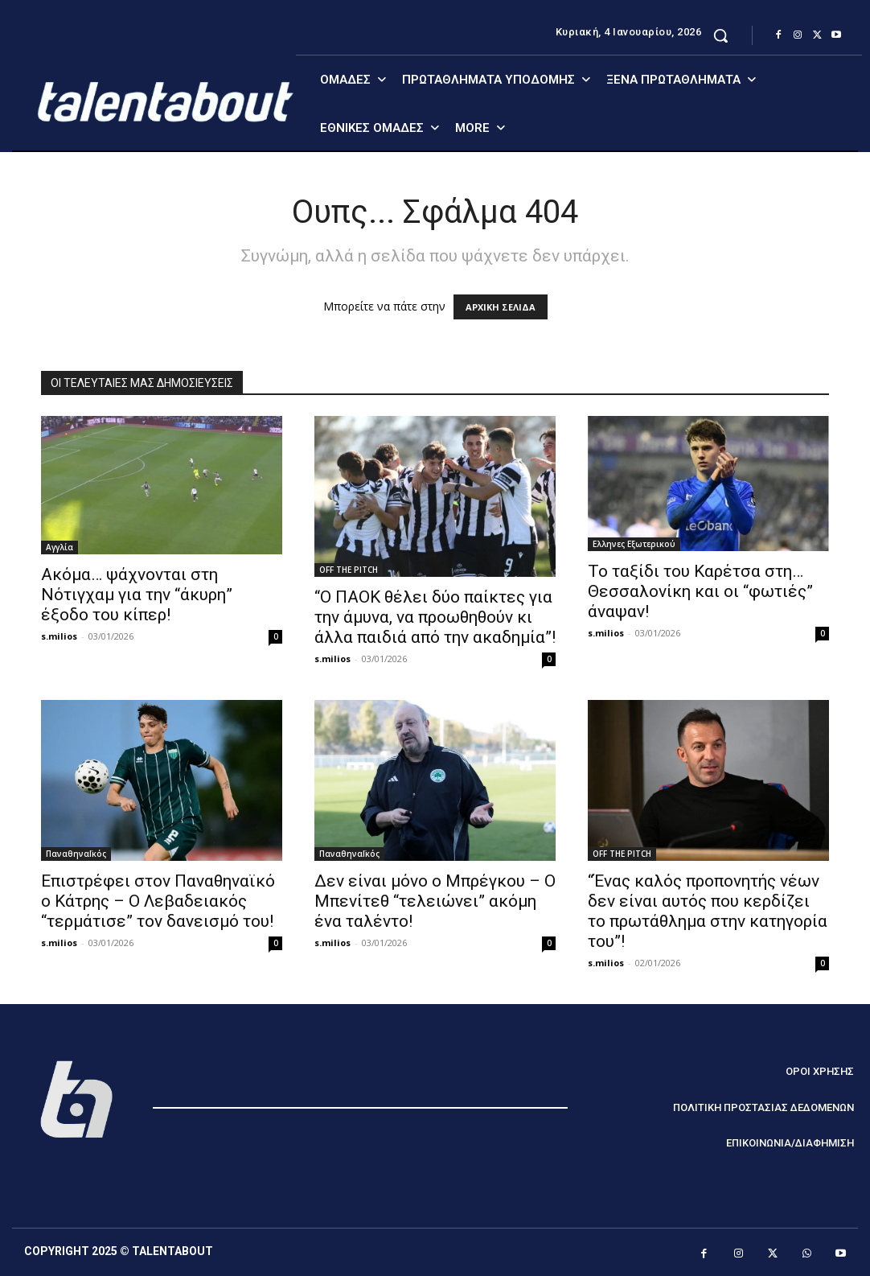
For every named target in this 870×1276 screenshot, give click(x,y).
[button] (720, 35)
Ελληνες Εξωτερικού (634, 544)
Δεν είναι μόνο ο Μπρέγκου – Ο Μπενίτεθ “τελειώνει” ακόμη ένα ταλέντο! (435, 901)
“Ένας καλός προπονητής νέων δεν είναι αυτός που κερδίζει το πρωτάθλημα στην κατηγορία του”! (707, 911)
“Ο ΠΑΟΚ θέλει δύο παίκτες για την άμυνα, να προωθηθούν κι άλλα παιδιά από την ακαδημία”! (435, 617)
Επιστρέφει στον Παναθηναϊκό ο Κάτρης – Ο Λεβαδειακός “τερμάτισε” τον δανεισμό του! (158, 901)
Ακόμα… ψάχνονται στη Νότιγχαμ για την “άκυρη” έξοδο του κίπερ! (136, 594)
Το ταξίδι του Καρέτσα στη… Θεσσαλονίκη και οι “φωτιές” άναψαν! (700, 591)
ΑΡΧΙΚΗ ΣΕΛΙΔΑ (501, 307)
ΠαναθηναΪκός (76, 853)
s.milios (59, 636)
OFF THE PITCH (348, 569)
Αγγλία (59, 547)
